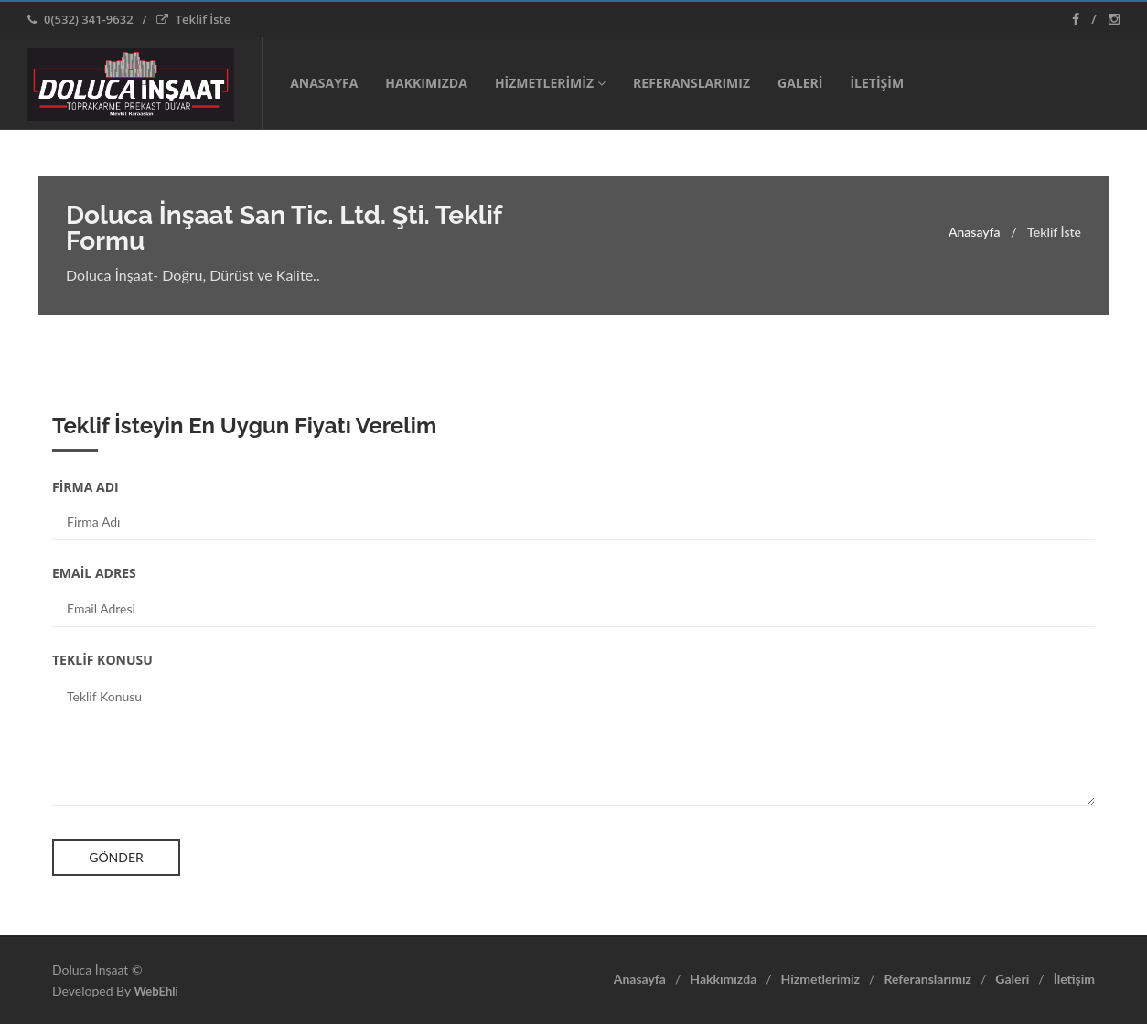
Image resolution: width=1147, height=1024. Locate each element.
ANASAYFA (324, 82)
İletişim (1074, 979)
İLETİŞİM (877, 82)
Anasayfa (975, 232)
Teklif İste (193, 19)
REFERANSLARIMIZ (691, 82)
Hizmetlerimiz (820, 979)
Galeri (1012, 979)
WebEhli (155, 991)
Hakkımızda (723, 979)
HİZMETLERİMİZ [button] (550, 82)
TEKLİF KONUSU (102, 659)
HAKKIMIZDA (426, 82)
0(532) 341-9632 (80, 19)
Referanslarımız (927, 979)
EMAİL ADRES (94, 572)
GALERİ (799, 82)
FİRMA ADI (85, 487)
